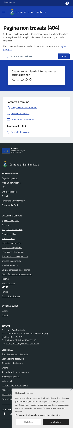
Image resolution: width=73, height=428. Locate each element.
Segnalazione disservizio (13, 358)
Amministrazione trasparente (15, 372)
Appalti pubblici (9, 234)
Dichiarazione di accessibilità (15, 385)
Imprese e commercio (11, 261)
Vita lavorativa (8, 283)
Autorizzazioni (8, 238)
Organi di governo (10, 178)
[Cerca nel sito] (65, 12)
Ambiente (6, 225)
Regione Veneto (9, 2)
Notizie (5, 291)
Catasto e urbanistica (11, 243)
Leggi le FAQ (7, 349)
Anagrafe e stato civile (12, 229)
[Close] (71, 389)
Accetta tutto (56, 421)
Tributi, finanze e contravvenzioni (17, 274)
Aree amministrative (11, 182)
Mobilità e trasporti (10, 265)
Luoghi (5, 310)
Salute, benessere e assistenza (16, 269)
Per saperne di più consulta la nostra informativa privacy (38, 414)
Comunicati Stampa (11, 296)
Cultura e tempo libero (12, 247)
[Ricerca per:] (30, 56)
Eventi (5, 315)
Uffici (4, 187)
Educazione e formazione (13, 252)
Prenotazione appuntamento (15, 354)
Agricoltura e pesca (10, 220)
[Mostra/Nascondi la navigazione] (3, 11)
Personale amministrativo (13, 200)
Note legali (7, 381)
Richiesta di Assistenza (12, 363)
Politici (5, 196)
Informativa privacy (11, 376)
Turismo (5, 278)
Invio (64, 56)
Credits (5, 367)
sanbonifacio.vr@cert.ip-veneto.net (22, 343)
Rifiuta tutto (28, 421)
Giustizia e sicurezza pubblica (15, 256)
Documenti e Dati (10, 205)
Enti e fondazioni (9, 191)
